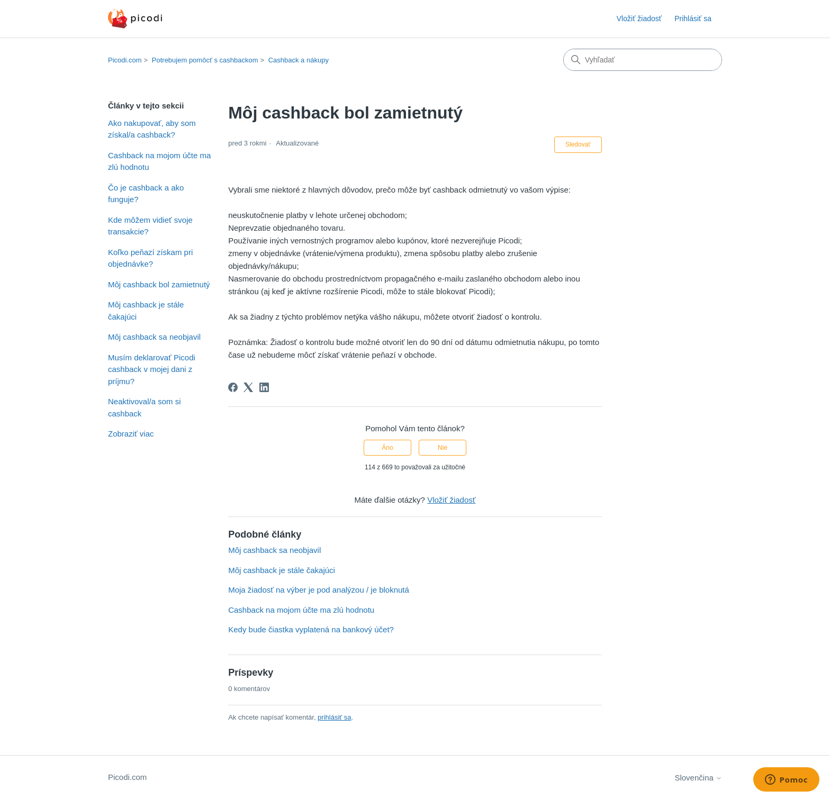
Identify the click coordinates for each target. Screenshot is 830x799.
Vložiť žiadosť (639, 18)
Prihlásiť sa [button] (692, 18)
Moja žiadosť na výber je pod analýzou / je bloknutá (318, 589)
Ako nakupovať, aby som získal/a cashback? (152, 129)
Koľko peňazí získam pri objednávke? (150, 258)
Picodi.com (125, 60)
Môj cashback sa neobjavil (154, 336)
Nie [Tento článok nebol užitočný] (442, 447)
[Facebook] (233, 387)
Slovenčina (698, 777)
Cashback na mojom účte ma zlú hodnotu (159, 161)
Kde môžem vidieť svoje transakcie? (150, 226)
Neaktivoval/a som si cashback (144, 407)
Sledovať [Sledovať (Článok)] (578, 144)
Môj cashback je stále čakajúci (146, 310)
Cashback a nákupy (298, 60)
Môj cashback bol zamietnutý (159, 284)
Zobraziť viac (131, 433)
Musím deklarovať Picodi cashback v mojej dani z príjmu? (151, 369)
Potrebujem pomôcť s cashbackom (205, 60)
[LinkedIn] (264, 387)
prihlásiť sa (334, 717)
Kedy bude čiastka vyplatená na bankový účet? (311, 629)
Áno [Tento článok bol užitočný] (387, 447)
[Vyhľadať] (642, 59)
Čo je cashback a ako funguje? (146, 193)
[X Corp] (248, 387)
